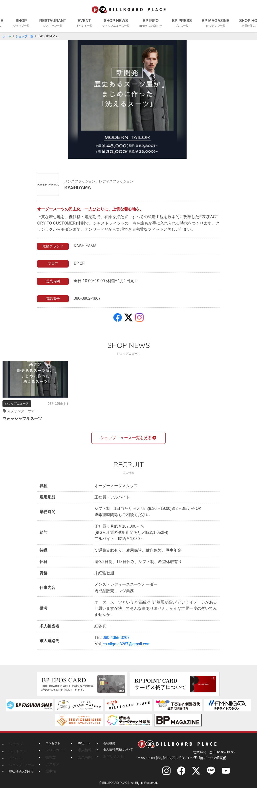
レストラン (16, 747)
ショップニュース (19, 760)
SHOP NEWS (115, 23)
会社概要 (105, 741)
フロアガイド (54, 747)
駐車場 (49, 766)
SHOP (21, 23)
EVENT (84, 23)
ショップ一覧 (27, 36)
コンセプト (52, 741)
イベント (15, 753)
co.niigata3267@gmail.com (126, 646)
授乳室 (49, 753)
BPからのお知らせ (21, 766)
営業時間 (81, 753)
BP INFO (150, 23)
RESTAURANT (52, 23)
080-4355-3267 (116, 639)
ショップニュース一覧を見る (128, 434)
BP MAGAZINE (215, 23)
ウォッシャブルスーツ (24, 419)
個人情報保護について (114, 747)
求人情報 (81, 747)
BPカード (81, 741)
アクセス (51, 760)
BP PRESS (182, 23)
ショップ (15, 741)
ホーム (7, 36)
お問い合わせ (108, 753)
